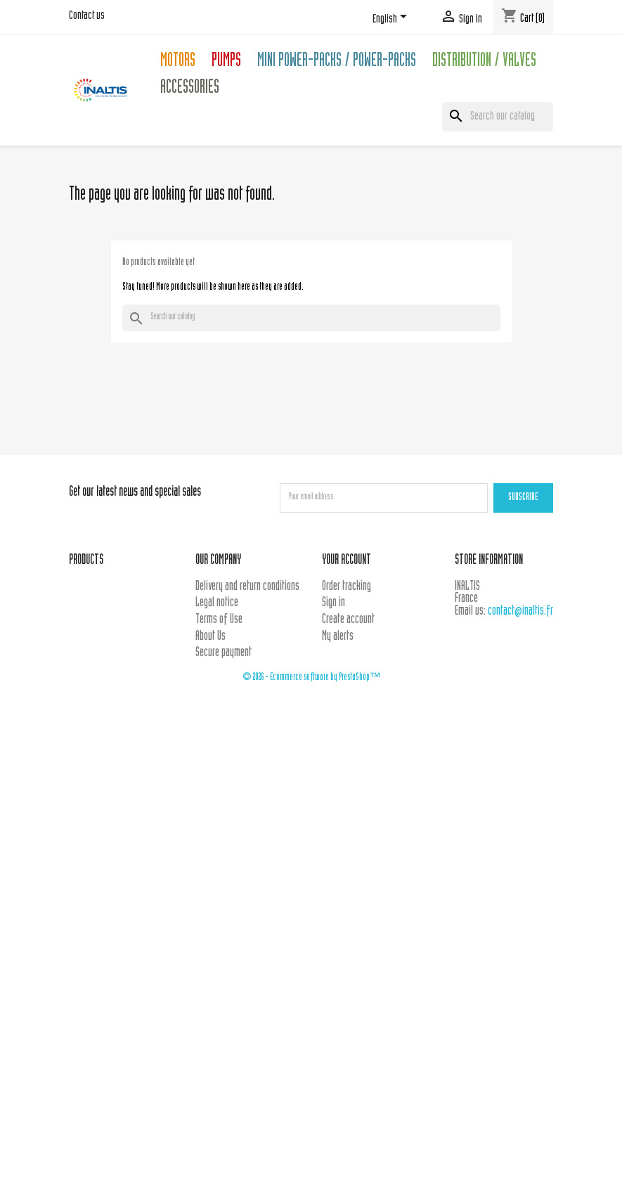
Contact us (87, 16)
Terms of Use (218, 620)
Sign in (333, 603)
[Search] (497, 117)
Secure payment (223, 653)
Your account (346, 560)
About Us (210, 637)
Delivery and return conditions (247, 587)
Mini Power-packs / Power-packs (336, 62)
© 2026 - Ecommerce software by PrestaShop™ (311, 677)
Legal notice (216, 603)
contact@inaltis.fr (520, 611)
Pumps (226, 62)
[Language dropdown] (392, 19)
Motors (177, 62)
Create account (348, 620)
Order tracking (346, 587)
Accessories (189, 88)
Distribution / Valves (484, 62)
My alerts (338, 637)
